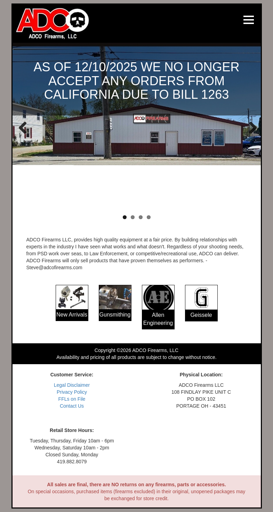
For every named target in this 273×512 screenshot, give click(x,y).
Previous (23, 127)
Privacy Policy (72, 392)
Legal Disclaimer (72, 385)
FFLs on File (72, 399)
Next (250, 127)
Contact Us (72, 406)
